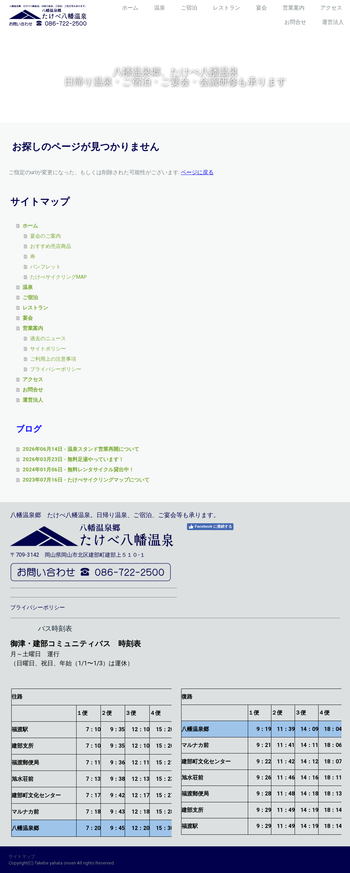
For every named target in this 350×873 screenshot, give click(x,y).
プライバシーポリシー (55, 369)
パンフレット (45, 267)
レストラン (226, 7)
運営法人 (333, 22)
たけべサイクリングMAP (58, 277)
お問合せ (295, 22)
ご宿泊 (189, 7)
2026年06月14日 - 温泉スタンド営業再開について (81, 449)
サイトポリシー (48, 349)
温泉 (159, 7)
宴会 (261, 7)
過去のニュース (48, 338)
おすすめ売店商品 (50, 246)
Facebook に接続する (210, 526)
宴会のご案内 (45, 236)
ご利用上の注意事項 (53, 359)
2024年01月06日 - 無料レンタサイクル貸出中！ (78, 470)
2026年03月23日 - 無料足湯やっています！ (73, 459)
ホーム (130, 7)
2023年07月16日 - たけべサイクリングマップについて (86, 480)
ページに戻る (197, 172)
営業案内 (294, 7)
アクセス (331, 7)
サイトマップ (22, 856)
